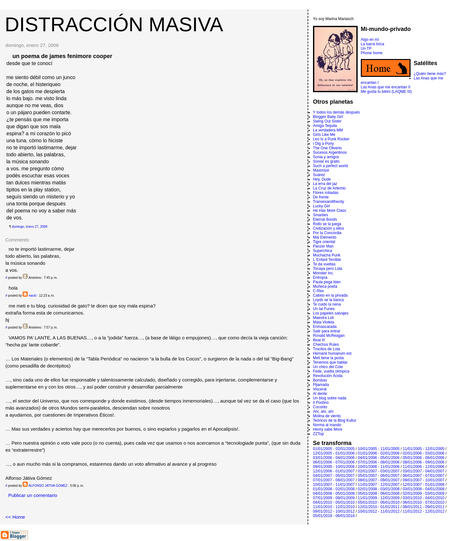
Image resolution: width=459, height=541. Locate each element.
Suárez (319, 175)
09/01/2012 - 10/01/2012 (334, 511)
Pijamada (321, 384)
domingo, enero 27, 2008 (29, 226)
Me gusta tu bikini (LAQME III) (386, 91)
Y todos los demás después (336, 112)
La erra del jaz (325, 184)
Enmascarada (325, 326)
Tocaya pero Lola (327, 268)
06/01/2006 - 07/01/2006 (334, 462)
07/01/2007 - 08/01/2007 (334, 480)
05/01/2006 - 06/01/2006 (423, 458)
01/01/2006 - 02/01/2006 (379, 453)
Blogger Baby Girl (328, 117)
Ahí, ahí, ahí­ (323, 411)
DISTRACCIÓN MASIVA (114, 24)
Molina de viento (327, 416)
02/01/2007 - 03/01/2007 (379, 471)
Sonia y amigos (326, 157)
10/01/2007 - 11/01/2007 (334, 484)
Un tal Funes (324, 309)
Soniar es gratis (326, 161)
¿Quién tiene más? (430, 73)
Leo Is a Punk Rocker (331, 139)
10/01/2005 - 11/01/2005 (379, 449)
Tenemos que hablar (330, 362)
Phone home (371, 53)
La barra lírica (372, 44)
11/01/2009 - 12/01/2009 (379, 498)
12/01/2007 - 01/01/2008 (423, 484)
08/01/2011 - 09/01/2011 (423, 507)
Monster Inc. (323, 273)
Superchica (322, 250)
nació (32, 295)
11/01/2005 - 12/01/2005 (423, 449)
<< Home (15, 517)
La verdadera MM (328, 130)
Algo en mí (370, 39)
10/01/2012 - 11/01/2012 (379, 511)
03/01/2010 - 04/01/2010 (423, 498)
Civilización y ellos (328, 228)
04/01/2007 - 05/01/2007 (334, 475)
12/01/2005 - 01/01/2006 (334, 453)
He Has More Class (329, 210)
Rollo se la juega (327, 224)
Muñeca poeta (325, 286)
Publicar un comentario (32, 495)
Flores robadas (326, 192)
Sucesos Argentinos (330, 152)
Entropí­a (320, 277)
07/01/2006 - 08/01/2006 (379, 462)
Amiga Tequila (325, 125)
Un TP (366, 48)
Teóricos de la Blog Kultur (334, 420)
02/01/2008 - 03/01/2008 (379, 489)
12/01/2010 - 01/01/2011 (379, 507)
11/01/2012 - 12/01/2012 (423, 511)
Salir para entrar (326, 331)
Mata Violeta (323, 322)
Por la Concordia (327, 233)
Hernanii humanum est (332, 353)
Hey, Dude (322, 179)
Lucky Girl (321, 206)
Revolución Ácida (328, 376)
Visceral (319, 389)
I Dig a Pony (323, 143)
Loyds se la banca (328, 300)
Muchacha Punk (326, 255)
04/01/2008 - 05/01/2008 (334, 493)
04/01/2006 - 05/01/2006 (379, 458)
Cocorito (320, 407)
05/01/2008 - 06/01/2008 (379, 493)
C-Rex (318, 291)
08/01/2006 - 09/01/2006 (423, 462)
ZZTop (318, 434)
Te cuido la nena (327, 304)
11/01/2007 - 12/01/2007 (379, 484)
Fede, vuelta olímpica (331, 371)
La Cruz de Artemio (329, 188)
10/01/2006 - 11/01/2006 (379, 466)
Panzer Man (323, 246)
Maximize (321, 170)
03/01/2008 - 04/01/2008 (423, 489)
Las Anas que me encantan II (385, 87)
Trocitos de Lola (326, 349)
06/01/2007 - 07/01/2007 (423, 475)
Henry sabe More (327, 429)
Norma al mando (327, 425)
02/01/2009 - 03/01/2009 (423, 493)
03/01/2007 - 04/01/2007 (423, 471)
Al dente (320, 393)
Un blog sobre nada (329, 398)
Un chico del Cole (328, 367)
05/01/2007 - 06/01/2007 (379, 475)
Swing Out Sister (327, 121)
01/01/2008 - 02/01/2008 (334, 489)
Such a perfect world (330, 166)
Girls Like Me (324, 134)
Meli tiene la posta (328, 358)
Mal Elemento (324, 237)
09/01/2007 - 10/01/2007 (423, 480)
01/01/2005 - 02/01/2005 (334, 449)
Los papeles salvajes (330, 313)
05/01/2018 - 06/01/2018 (334, 516)
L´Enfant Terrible (327, 259)
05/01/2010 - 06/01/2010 (379, 502)
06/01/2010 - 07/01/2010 (423, 502)
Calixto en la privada (330, 295)
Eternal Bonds (325, 219)
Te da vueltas (324, 264)
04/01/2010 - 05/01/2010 (334, 502)
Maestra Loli (323, 317)
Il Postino (321, 402)
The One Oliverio (327, 148)
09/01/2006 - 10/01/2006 (334, 466)
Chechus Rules (326, 344)
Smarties (320, 215)
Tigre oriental (324, 242)
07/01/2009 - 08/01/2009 (334, 498)
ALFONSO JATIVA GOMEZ (48, 485)
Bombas (320, 380)
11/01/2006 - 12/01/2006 (423, 466)
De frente (321, 197)
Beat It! (319, 340)
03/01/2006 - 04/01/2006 (334, 458)
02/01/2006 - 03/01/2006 (423, 453)
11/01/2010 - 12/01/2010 (334, 507)
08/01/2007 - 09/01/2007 (379, 480)
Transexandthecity (328, 201)
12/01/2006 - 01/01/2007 (334, 471)
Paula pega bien (327, 282)
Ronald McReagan (329, 335)
